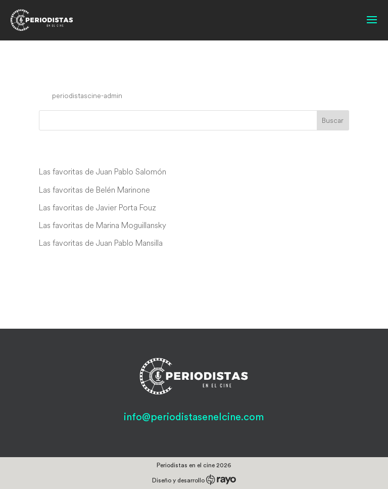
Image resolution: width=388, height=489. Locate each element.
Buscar (333, 120)
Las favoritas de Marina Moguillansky (102, 225)
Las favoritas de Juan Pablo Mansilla (101, 243)
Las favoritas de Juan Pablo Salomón (102, 171)
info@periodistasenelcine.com (194, 417)
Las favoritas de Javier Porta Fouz (97, 207)
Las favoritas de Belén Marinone (94, 190)
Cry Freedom (80, 76)
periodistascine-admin (87, 95)
